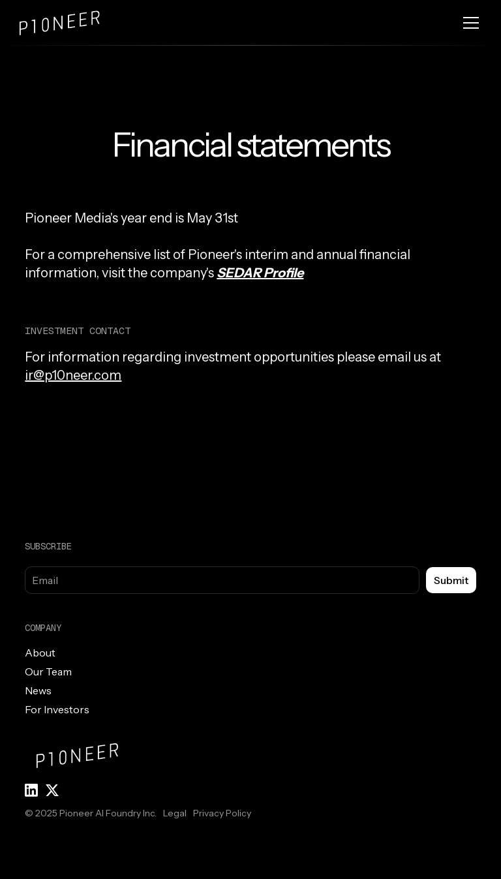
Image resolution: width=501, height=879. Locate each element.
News (38, 690)
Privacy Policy (222, 813)
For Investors (57, 709)
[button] (468, 23)
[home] (72, 22)
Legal (175, 813)
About (40, 652)
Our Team (48, 671)
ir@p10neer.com (73, 375)
